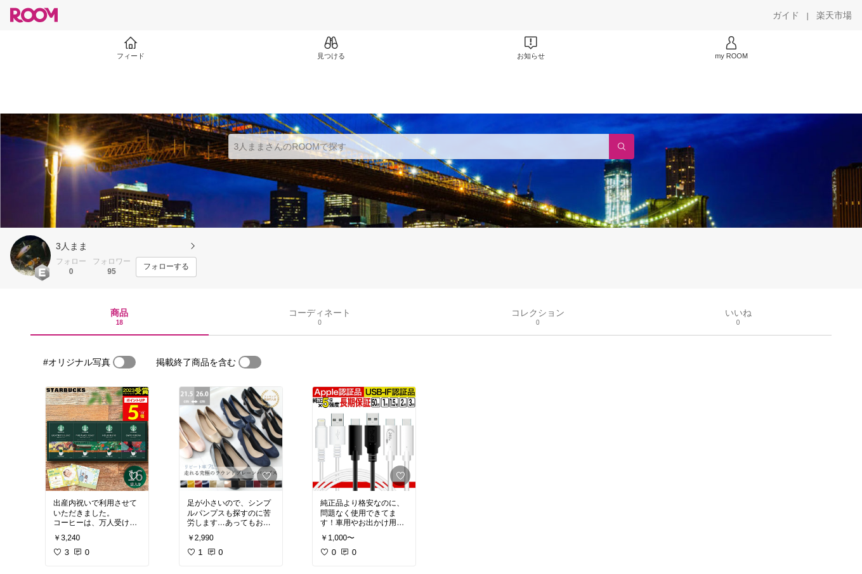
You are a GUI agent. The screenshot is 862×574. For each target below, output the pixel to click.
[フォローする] (166, 267)
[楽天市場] (834, 15)
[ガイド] (786, 15)
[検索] (621, 146)
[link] (97, 439)
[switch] (124, 362)
